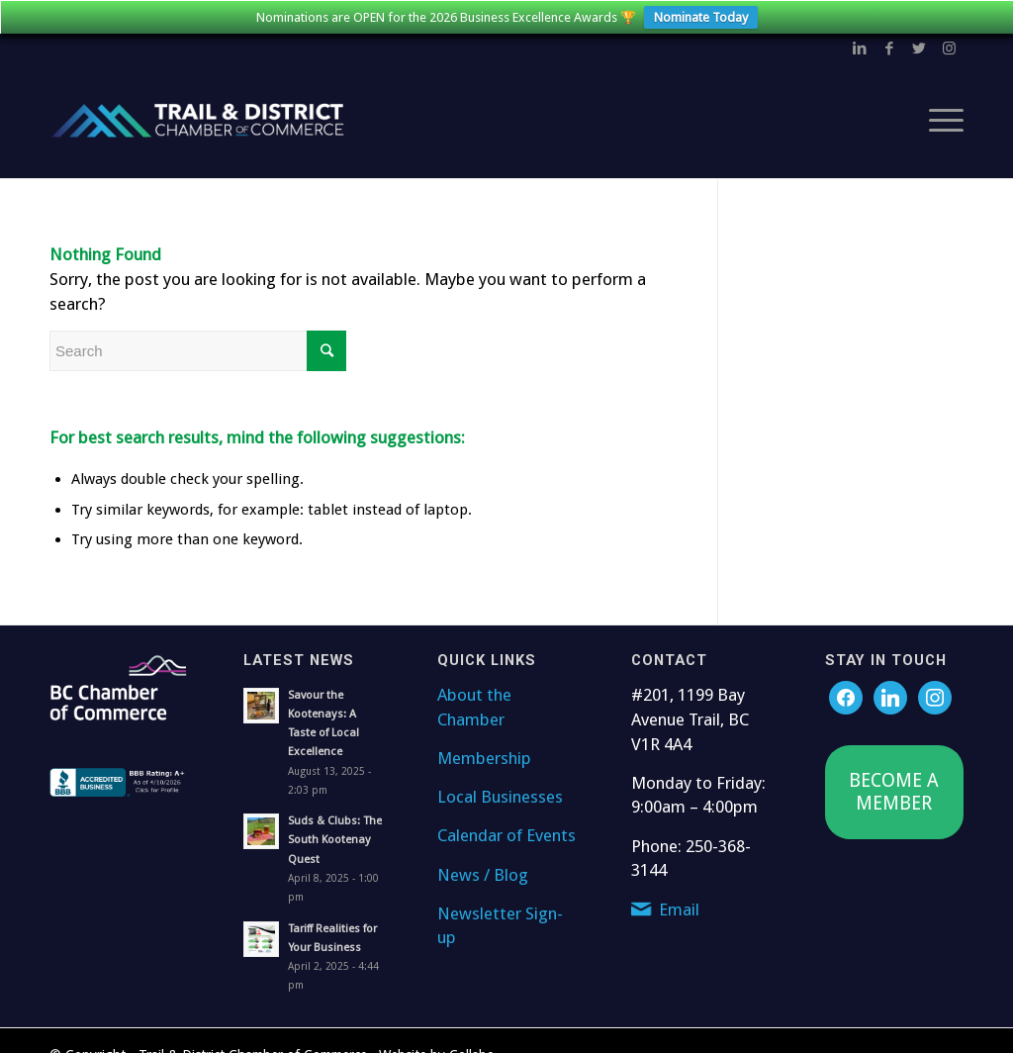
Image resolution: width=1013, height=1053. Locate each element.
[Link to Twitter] (919, 43)
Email (679, 903)
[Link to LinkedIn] (860, 43)
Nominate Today (701, 17)
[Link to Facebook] (889, 43)
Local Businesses (500, 792)
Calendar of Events (506, 830)
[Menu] (940, 115)
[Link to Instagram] (949, 43)
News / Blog (482, 869)
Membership (484, 753)
